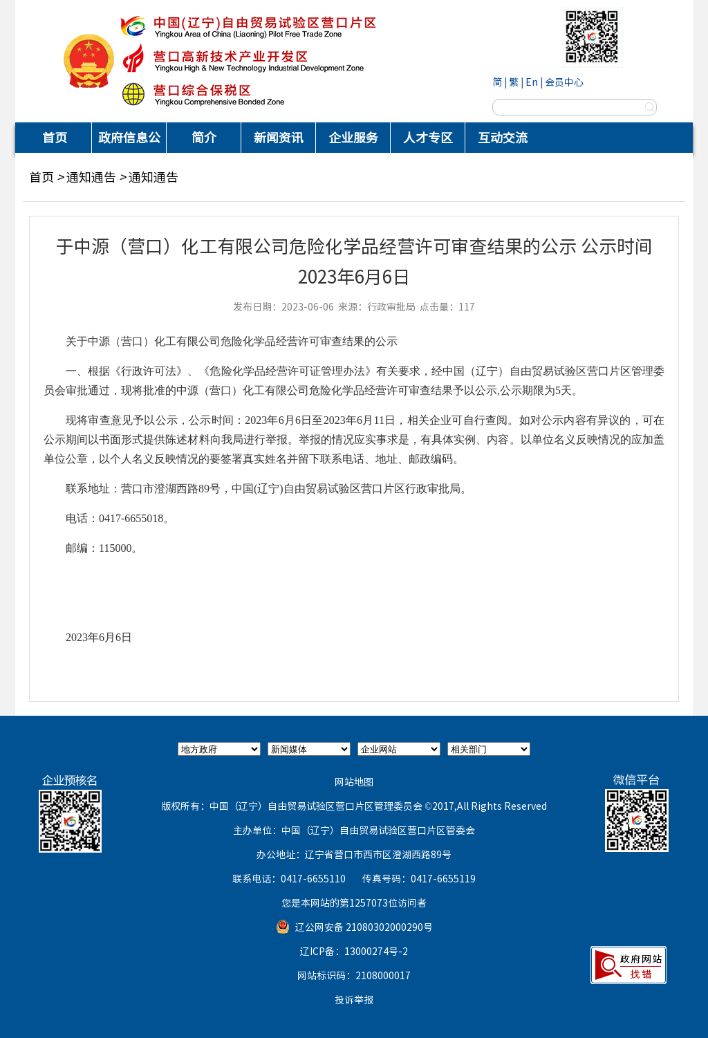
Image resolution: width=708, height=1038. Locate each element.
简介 (204, 137)
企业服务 (353, 137)
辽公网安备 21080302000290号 (364, 927)
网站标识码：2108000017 (354, 975)
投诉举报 (354, 999)
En (531, 82)
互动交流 (503, 137)
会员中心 (564, 82)
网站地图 (354, 781)
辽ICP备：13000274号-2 (354, 951)
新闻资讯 (279, 137)
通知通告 (91, 176)
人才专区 (428, 137)
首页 (54, 137)
